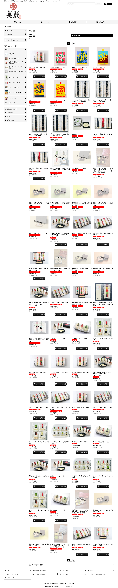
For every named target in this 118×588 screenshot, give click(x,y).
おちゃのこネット (56, 586)
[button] (71, 565)
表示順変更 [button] (76, 35)
